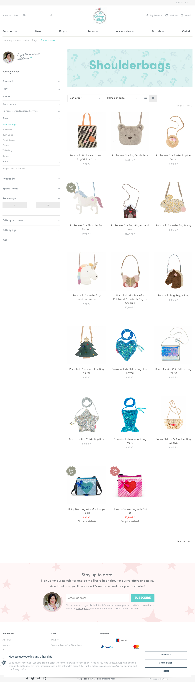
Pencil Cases (9, 140)
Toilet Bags (8, 150)
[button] (154, 15)
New (38, 31)
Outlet (186, 31)
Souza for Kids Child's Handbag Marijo (173, 371)
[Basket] (185, 15)
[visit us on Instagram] (44, 679)
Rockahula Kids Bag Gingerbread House (130, 227)
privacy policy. (83, 608)
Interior (7, 96)
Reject (166, 671)
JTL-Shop (164, 679)
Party (5, 161)
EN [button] (187, 3)
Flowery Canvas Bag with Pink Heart (130, 511)
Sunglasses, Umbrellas (14, 168)
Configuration (165, 662)
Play (5, 89)
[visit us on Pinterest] (38, 679)
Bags (5, 118)
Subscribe (142, 598)
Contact (6, 645)
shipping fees (108, 679)
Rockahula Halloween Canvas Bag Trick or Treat (87, 157)
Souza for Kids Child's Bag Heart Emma (130, 371)
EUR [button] (178, 3)
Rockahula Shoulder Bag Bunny (173, 225)
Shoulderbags (10, 125)
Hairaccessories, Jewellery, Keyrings (20, 111)
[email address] (97, 598)
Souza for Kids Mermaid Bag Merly (130, 441)
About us (7, 15)
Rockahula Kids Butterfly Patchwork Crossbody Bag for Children (130, 299)
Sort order (75, 98)
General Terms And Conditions (66, 645)
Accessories (9, 104)
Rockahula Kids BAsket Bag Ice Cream (173, 157)
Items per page (116, 98)
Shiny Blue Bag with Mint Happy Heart (86, 511)
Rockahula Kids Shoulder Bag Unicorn (86, 227)
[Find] (34, 15)
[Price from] (15, 205)
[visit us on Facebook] (27, 679)
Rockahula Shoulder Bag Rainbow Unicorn (87, 297)
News (16, 15)
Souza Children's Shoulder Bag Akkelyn (173, 441)
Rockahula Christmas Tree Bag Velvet (86, 371)
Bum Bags (8, 135)
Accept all (166, 654)
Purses (6, 145)
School (6, 156)
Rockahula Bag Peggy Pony (173, 295)
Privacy (55, 640)
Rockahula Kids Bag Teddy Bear (130, 155)
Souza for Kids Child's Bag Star (86, 439)
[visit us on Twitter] (33, 679)
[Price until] (48, 205)
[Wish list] (171, 15)
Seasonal (8, 81)
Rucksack (7, 130)
